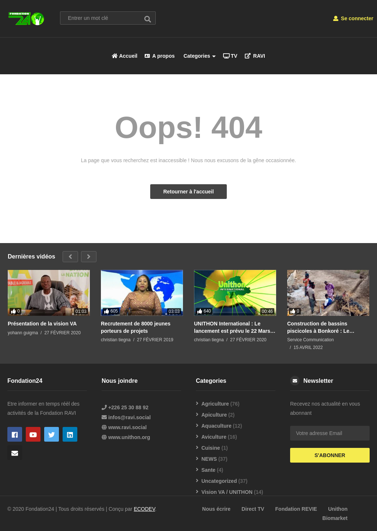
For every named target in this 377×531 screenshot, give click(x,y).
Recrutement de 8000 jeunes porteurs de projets (135, 327)
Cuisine (210, 448)
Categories (199, 56)
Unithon (338, 509)
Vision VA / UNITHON (227, 492)
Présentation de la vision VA (42, 323)
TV (230, 56)
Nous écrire (216, 509)
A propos (160, 56)
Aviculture (213, 437)
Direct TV (253, 509)
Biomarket (335, 518)
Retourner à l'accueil (188, 192)
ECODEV (144, 509)
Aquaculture (216, 426)
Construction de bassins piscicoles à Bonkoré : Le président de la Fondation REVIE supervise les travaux (327, 327)
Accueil (124, 56)
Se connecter (353, 18)
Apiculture (214, 415)
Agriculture (215, 404)
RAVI (255, 56)
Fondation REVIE (296, 509)
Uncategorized (219, 481)
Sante (208, 470)
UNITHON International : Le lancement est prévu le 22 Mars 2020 (232, 327)
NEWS (209, 459)
